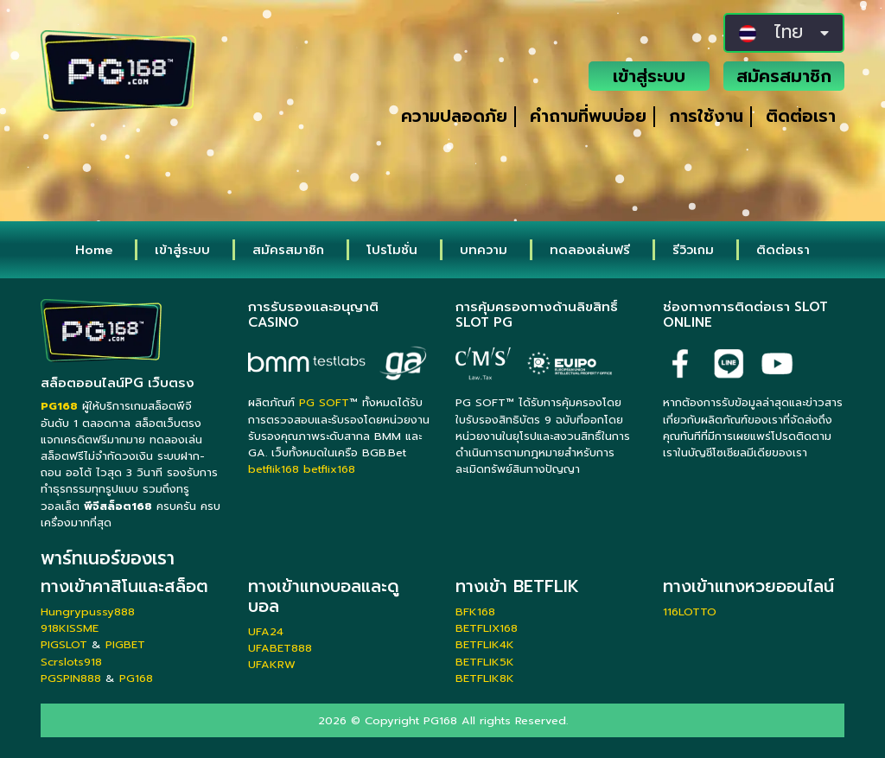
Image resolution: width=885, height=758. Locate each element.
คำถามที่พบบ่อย (588, 116)
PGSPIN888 (71, 678)
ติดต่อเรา (801, 116)
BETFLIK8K (484, 678)
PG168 (136, 678)
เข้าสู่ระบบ (649, 76)
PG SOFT (324, 402)
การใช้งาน (706, 116)
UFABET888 (280, 648)
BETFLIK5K (484, 661)
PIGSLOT (64, 644)
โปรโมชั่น (391, 249)
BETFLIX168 (486, 628)
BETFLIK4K (484, 644)
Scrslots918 (71, 661)
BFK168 (475, 611)
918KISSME (70, 628)
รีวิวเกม (693, 249)
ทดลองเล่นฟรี (590, 249)
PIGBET (125, 644)
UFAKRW (272, 664)
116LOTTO (689, 611)
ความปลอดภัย (454, 116)
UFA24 (265, 631)
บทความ (483, 249)
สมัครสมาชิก (783, 76)
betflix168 (329, 469)
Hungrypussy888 (88, 611)
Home (93, 249)
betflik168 (273, 469)
